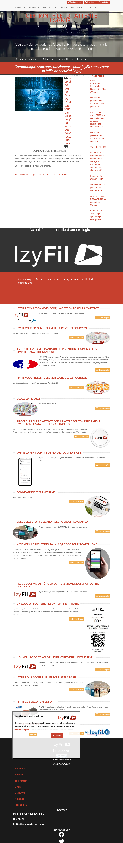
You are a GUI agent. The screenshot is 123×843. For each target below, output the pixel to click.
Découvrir (76, 7)
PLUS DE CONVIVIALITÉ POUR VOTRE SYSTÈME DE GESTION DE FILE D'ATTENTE (58, 585)
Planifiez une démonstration (29, 824)
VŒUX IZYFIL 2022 (28, 398)
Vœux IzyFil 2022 (98, 147)
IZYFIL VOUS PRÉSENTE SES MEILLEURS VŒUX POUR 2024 (52, 328)
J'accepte (57, 735)
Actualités (48, 59)
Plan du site (21, 805)
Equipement (49, 7)
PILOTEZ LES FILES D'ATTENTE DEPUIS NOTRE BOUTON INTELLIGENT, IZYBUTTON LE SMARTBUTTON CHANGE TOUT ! (59, 423)
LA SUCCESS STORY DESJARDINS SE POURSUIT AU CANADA (52, 521)
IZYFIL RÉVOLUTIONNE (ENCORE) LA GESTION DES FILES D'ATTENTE (58, 308)
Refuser (33, 735)
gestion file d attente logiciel (72, 59)
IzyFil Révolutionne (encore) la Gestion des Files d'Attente (98, 86)
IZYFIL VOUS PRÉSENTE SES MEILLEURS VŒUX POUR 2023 (52, 377)
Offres (63, 7)
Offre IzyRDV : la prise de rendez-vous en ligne (97, 187)
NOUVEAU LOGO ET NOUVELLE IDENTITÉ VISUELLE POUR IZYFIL (56, 657)
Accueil (19, 59)
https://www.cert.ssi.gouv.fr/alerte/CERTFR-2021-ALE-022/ (41, 174)
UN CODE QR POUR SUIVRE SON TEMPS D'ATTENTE (48, 603)
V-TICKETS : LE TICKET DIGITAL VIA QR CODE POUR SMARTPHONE (57, 544)
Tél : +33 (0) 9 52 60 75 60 (28, 813)
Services (34, 7)
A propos (91, 7)
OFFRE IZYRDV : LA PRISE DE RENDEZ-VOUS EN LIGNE (49, 452)
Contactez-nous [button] (75, 2)
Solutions (20, 7)
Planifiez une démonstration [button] (97, 2)
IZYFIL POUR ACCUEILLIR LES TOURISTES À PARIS (46, 677)
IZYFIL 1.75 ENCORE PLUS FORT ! (36, 701)
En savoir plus (103, 318)
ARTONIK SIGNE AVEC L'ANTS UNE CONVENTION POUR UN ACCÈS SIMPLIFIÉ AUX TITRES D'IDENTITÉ (57, 350)
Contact (19, 818)
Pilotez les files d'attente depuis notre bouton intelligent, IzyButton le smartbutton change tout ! (97, 161)
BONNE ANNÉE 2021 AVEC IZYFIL (37, 492)
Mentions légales (22, 729)
